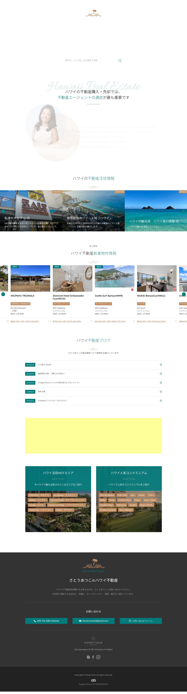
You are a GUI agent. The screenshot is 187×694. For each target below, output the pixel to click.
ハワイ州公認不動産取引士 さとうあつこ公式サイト (48, 3)
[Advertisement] (93, 435)
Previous (3, 211)
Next (184, 211)
